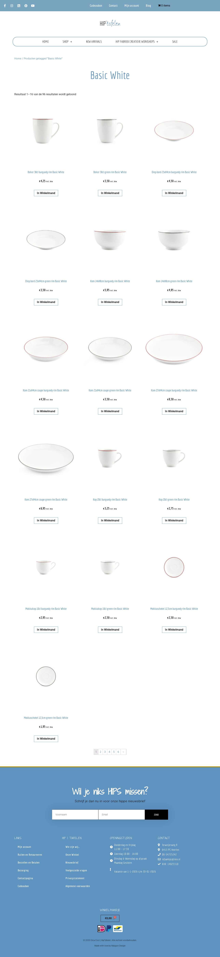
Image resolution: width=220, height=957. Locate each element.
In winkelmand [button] (46, 193)
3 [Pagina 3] (105, 751)
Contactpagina (25, 878)
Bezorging (23, 870)
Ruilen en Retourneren (30, 854)
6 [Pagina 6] (118, 751)
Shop (67, 41)
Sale (175, 41)
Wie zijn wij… (73, 846)
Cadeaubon (96, 5)
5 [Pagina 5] (114, 751)
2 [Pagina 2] (100, 751)
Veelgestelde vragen (76, 870)
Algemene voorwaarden (78, 886)
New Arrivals (94, 41)
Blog (148, 5)
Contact (113, 5)
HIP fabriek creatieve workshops (137, 41)
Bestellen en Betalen (29, 862)
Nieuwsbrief (72, 862)
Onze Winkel (72, 854)
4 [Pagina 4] (109, 751)
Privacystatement (75, 878)
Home (45, 41)
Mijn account (132, 5)
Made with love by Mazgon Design (110, 946)
